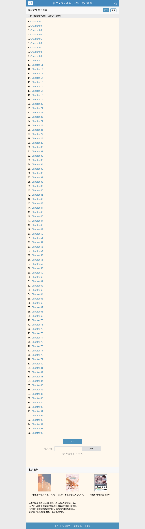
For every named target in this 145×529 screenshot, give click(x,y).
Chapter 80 (37, 363)
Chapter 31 (37, 151)
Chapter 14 (37, 78)
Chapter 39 (37, 186)
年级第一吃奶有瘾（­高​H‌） (44, 494)
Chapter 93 (37, 420)
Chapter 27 (37, 134)
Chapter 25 (37, 125)
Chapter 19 (37, 99)
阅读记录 (66, 526)
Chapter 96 (37, 433)
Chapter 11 (37, 65)
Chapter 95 (37, 428)
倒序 (113, 10)
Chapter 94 (37, 424)
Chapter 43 (37, 203)
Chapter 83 (37, 376)
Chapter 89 (37, 402)
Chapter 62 (37, 285)
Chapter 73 (37, 333)
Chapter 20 (37, 104)
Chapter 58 (37, 268)
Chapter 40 (37, 190)
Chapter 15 (37, 82)
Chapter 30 (37, 147)
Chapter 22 (37, 112)
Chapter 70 (37, 320)
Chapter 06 (36, 43)
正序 (106, 10)
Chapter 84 (37, 381)
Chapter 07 (36, 47)
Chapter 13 (37, 73)
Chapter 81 (37, 368)
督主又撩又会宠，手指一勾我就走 (72, 3)
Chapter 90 (37, 407)
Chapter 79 (37, 359)
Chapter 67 (37, 307)
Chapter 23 (37, 117)
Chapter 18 (37, 95)
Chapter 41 (37, 195)
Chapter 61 (37, 281)
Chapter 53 (37, 247)
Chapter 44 (37, 208)
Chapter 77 (37, 350)
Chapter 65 (37, 298)
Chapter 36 (37, 173)
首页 (56, 526)
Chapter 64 (37, 294)
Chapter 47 (37, 221)
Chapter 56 (37, 260)
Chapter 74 (37, 337)
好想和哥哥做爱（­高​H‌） (101, 494)
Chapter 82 (37, 372)
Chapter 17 (37, 91)
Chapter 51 (37, 238)
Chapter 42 (37, 199)
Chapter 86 (37, 389)
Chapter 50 (37, 234)
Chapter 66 (37, 303)
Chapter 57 (37, 264)
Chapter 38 (37, 182)
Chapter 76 (37, 346)
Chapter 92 (37, 415)
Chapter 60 (37, 277)
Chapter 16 (37, 86)
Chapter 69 (37, 316)
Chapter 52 (37, 242)
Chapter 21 (37, 108)
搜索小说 (78, 526)
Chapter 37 (37, 177)
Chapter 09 (36, 56)
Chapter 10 (37, 60)
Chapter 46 (37, 216)
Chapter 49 (37, 229)
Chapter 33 (37, 160)
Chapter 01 (36, 21)
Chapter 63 (37, 290)
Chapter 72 (37, 329)
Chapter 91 (37, 411)
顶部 (88, 526)
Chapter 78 (37, 355)
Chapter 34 (37, 164)
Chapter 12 (37, 69)
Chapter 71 (37, 324)
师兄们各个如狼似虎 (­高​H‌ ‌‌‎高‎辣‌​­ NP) (74, 494)
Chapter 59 (37, 273)
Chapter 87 (37, 394)
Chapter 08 (36, 52)
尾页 (72, 442)
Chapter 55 (37, 255)
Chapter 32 (37, 156)
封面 (30, 3)
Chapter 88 (37, 398)
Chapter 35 (37, 169)
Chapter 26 (37, 130)
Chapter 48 (37, 225)
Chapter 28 (37, 138)
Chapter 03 (36, 30)
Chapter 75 (37, 342)
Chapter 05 (36, 39)
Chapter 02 (36, 26)
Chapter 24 (37, 121)
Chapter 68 (37, 311)
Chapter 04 (36, 34)
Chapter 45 (37, 212)
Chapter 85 (37, 385)
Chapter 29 (37, 143)
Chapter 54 (37, 251)
